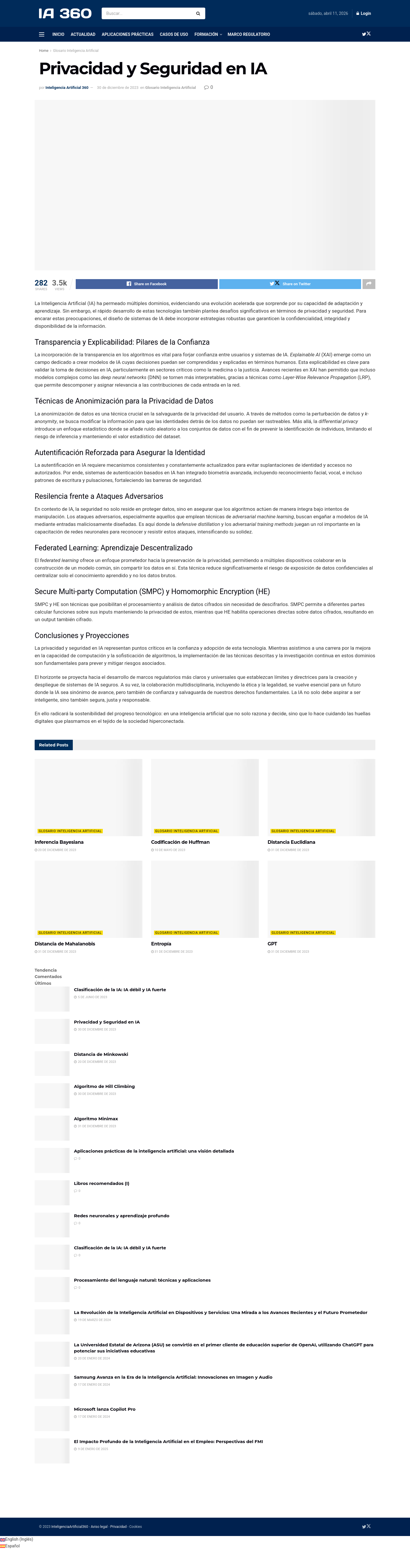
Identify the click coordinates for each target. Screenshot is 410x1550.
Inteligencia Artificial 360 (66, 87)
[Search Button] (199, 13)
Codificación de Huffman (180, 843)
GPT (272, 944)
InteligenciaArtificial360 (69, 1528)
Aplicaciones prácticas (128, 34)
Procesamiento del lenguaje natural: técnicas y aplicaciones (142, 1281)
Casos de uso (174, 34)
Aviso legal (99, 1528)
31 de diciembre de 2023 (288, 851)
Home (43, 51)
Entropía (161, 944)
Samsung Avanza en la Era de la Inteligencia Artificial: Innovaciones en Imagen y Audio (173, 1378)
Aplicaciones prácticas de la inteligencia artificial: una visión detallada (154, 1152)
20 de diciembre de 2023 (55, 851)
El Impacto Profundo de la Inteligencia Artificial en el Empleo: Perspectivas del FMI (168, 1442)
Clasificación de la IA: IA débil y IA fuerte (120, 990)
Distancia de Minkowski (101, 1055)
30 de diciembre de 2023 (117, 87)
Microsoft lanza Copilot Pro (104, 1410)
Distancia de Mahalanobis (65, 944)
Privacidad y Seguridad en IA (107, 1023)
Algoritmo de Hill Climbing (104, 1087)
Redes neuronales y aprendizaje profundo (121, 1216)
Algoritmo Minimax (96, 1119)
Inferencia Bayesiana (59, 843)
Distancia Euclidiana (291, 843)
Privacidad (118, 1528)
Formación (206, 34)
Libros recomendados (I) (101, 1184)
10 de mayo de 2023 (168, 851)
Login (363, 13)
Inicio (58, 34)
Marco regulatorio (249, 34)
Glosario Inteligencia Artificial (75, 51)
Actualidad (83, 34)
